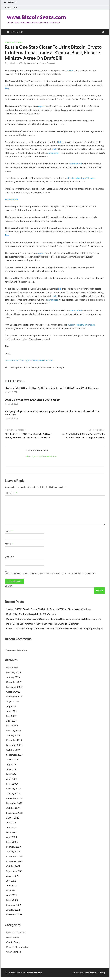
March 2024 (12, 783)
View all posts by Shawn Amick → (41, 456)
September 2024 (14, 754)
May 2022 (11, 890)
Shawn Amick (32, 63)
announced (52, 152)
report (41, 106)
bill (59, 142)
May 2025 (11, 716)
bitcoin (70, 70)
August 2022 (12, 875)
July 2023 (11, 822)
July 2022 (11, 880)
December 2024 (14, 740)
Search (8, 585)
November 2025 (14, 686)
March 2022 (12, 900)
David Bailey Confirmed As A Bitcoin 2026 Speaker (32, 399)
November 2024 (14, 745)
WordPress (89, 972)
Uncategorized (13, 951)
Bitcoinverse (12, 937)
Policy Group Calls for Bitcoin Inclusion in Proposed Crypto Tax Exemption (42, 623)
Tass (7, 88)
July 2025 (11, 706)
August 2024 (12, 759)
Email (9, 544)
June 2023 (11, 827)
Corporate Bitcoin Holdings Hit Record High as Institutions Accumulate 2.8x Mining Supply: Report (54, 628)
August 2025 (12, 701)
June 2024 (11, 769)
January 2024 (13, 793)
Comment (11, 493)
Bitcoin (49, 360)
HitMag (101, 972)
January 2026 (13, 677)
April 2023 (11, 837)
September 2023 (14, 812)
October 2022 (13, 866)
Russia (43, 360)
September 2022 (14, 871)
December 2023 (14, 798)
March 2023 (12, 841)
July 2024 (11, 764)
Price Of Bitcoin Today (17, 947)
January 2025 (13, 735)
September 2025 (14, 696)
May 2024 (11, 774)
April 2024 (11, 778)
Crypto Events (13, 942)
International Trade (14, 360)
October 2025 (13, 691)
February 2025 (13, 730)
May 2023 (11, 832)
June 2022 (11, 885)
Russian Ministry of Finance (81, 178)
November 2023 (14, 803)
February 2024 (13, 788)
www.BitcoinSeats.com (36, 17)
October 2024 (13, 749)
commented (76, 163)
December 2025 (14, 682)
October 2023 (13, 808)
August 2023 (12, 817)
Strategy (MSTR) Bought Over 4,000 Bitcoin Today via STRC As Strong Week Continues (52, 387)
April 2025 (11, 720)
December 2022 (14, 856)
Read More (10, 199)
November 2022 (14, 861)
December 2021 (14, 914)
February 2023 (13, 846)
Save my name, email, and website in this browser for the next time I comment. (50, 574)
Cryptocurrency (32, 360)
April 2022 (11, 895)
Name (8, 531)
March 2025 (12, 725)
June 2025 (11, 711)
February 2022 (13, 904)
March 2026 (12, 667)
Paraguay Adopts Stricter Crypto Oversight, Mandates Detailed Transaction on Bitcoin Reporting (53, 618)
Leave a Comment (47, 63)
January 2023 (13, 851)
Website (9, 557)
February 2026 (13, 672)
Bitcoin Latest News (13, 42)
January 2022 (13, 909)
